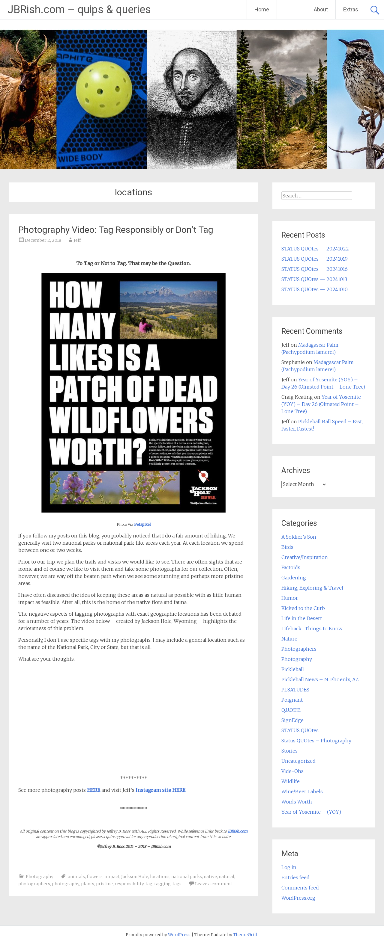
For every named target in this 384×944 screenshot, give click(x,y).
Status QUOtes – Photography (316, 741)
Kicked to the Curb (303, 608)
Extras (350, 9)
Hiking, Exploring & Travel (312, 588)
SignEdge (292, 720)
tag (149, 883)
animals (76, 876)
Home (261, 9)
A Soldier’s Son (298, 537)
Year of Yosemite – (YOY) (311, 812)
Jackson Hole (134, 876)
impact (111, 876)
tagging (162, 883)
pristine (104, 883)
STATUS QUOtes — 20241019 (314, 259)
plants (87, 883)
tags (177, 883)
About (321, 9)
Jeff (77, 240)
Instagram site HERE (160, 790)
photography (65, 883)
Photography (39, 876)
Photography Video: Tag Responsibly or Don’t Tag (115, 229)
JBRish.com (238, 831)
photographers (34, 883)
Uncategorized (298, 761)
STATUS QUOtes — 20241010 (314, 289)
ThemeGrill (245, 934)
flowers (95, 876)
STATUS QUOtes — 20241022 (315, 249)
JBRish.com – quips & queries (79, 9)
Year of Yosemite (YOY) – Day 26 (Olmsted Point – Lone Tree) (321, 404)
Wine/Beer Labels (302, 792)
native (210, 876)
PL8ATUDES (295, 690)
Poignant (292, 700)
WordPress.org (298, 898)
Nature (289, 639)
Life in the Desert (301, 618)
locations (160, 876)
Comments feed (300, 888)
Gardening (293, 578)
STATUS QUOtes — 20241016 (314, 269)
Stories (289, 751)
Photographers (298, 649)
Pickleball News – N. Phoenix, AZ (319, 679)
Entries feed (295, 877)
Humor (289, 598)
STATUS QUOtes (300, 730)
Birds (287, 547)
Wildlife (290, 781)
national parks (186, 876)
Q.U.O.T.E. (291, 710)
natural (226, 876)
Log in (288, 867)
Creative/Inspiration (304, 557)
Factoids (290, 567)
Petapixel (142, 524)
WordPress (179, 934)
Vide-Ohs (292, 771)
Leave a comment (213, 883)
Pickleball (292, 669)
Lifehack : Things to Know (311, 629)
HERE (93, 790)
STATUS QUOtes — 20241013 (314, 279)
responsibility (129, 883)
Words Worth (296, 802)
